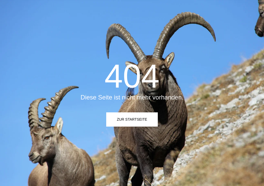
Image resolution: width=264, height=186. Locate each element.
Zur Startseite (132, 119)
